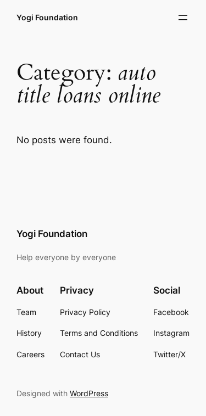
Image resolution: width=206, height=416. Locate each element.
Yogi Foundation (47, 17)
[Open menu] (183, 17)
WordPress (89, 393)
